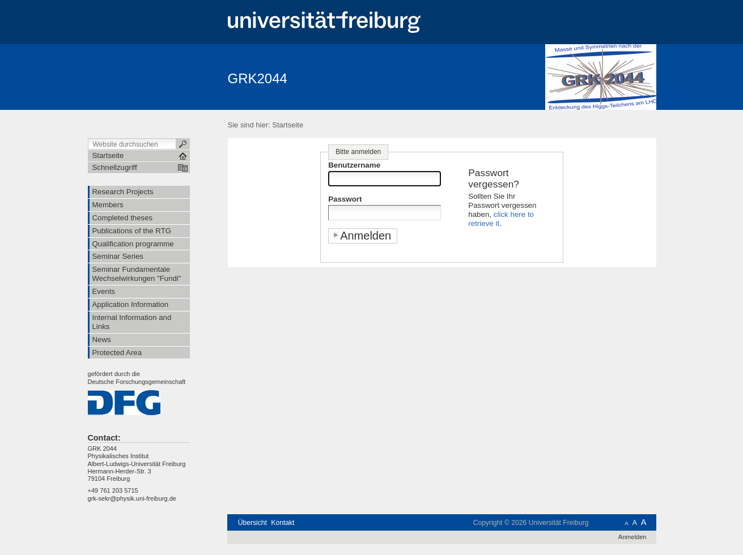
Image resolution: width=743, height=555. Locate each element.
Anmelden (632, 536)
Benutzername (354, 165)
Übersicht (252, 523)
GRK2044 (257, 78)
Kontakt (282, 523)
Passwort (345, 199)
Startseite (287, 125)
